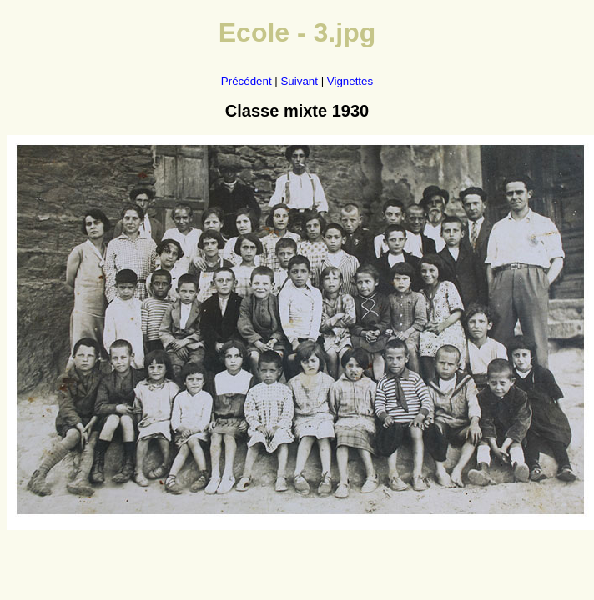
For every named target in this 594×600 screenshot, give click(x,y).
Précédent (246, 81)
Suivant (298, 81)
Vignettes (350, 81)
